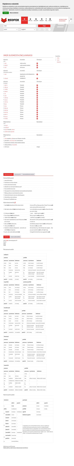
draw (5, 104)
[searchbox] (19, 26)
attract (13, 129)
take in (5, 85)
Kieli (71, 19)
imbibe (6, 89)
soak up (6, 97)
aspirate (12, 131)
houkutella (14, 144)
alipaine (13, 140)
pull (6, 129)
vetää (5, 138)
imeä (7, 240)
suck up (6, 101)
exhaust (6, 78)
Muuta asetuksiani (14, 12)
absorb (5, 65)
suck (5, 63)
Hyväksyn (5, 12)
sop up (5, 99)
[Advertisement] (37, 42)
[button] (72, 21)
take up (6, 87)
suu (11, 138)
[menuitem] (24, 20)
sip (5, 93)
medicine (7, 131)
